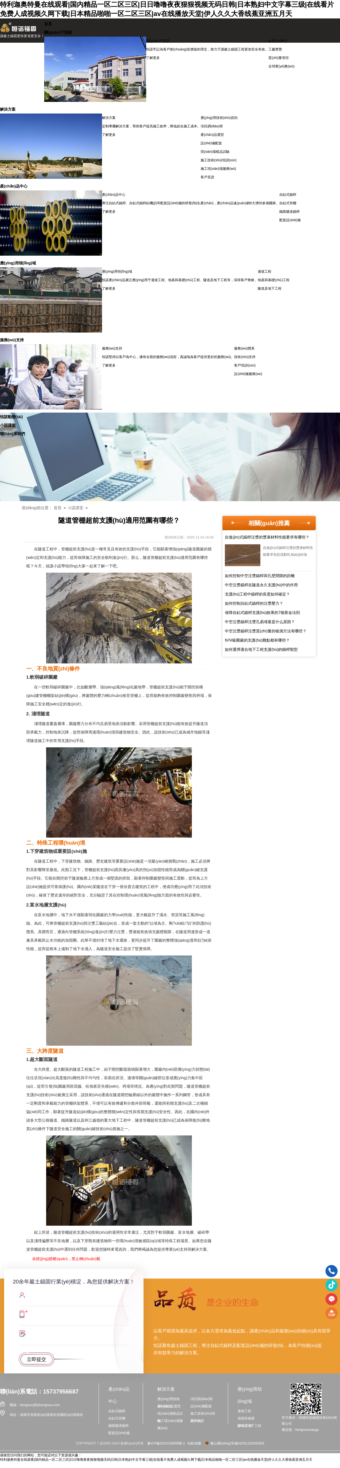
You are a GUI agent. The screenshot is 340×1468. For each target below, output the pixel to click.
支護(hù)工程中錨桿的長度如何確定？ (257, 594)
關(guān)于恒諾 (58, 32)
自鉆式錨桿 (287, 194)
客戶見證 (207, 177)
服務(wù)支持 (12, 340)
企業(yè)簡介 (278, 41)
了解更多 (153, 58)
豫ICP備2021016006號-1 (166, 1443)
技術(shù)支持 (244, 357)
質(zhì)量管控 (278, 58)
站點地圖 (194, 1443)
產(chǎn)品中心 (13, 186)
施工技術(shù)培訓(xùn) (219, 160)
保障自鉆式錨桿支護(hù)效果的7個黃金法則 (262, 613)
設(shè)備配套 (211, 143)
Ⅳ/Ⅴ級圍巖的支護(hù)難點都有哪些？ (257, 640)
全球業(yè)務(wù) (281, 66)
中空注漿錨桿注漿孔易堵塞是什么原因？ (260, 622)
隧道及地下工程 (269, 288)
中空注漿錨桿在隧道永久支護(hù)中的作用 (261, 585)
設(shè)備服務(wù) (248, 374)
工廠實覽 (275, 49)
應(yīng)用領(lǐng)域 (18, 263)
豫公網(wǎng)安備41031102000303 (234, 1443)
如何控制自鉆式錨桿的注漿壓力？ (254, 603)
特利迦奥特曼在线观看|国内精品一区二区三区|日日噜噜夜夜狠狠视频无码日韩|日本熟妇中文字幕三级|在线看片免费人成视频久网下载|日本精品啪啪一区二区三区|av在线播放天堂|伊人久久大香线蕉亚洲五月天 (156, 1459)
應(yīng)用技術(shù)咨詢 (219, 118)
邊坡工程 (264, 271)
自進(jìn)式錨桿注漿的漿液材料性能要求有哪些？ (267, 537)
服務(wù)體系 (244, 348)
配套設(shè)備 (290, 220)
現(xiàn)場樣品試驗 (215, 152)
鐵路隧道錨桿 (289, 211)
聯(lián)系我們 (12, 434)
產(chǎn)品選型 (212, 135)
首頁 (48, 24)
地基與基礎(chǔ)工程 (273, 280)
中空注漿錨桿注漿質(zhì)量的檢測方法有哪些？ (265, 631)
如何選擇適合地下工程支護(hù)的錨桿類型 (261, 649)
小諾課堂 (8, 425)
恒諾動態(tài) (11, 417)
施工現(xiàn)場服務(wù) (218, 169)
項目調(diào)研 (212, 126)
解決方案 (8, 109)
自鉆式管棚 (287, 203)
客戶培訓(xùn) (244, 365)
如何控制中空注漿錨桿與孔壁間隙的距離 (260, 576)
